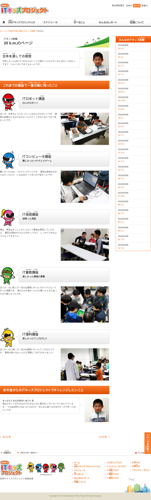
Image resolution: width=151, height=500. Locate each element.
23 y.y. (121, 57)
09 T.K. (121, 178)
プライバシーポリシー (27, 452)
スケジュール (50, 22)
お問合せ (6, 452)
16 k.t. (121, 118)
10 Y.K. (121, 170)
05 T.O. (121, 213)
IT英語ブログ (112, 469)
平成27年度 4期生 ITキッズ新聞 (21, 31)
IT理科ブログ (112, 477)
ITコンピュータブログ (115, 466)
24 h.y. (121, 48)
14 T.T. (121, 135)
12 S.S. (121, 152)
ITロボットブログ (113, 462)
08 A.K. (121, 187)
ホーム (3, 22)
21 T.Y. (121, 74)
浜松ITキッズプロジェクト (24, 8)
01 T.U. (121, 248)
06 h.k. (121, 204)
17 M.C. (121, 109)
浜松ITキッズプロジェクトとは (21, 22)
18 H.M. (121, 100)
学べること (79, 22)
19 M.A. (121, 92)
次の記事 (103, 437)
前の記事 (6, 437)
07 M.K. (121, 196)
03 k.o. (121, 230)
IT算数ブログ (112, 473)
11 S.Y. (121, 161)
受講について (136, 22)
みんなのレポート (107, 22)
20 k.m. (121, 83)
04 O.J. (121, 222)
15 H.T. (121, 126)
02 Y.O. (121, 239)
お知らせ (135, 462)
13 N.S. (121, 144)
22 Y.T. (121, 65)
